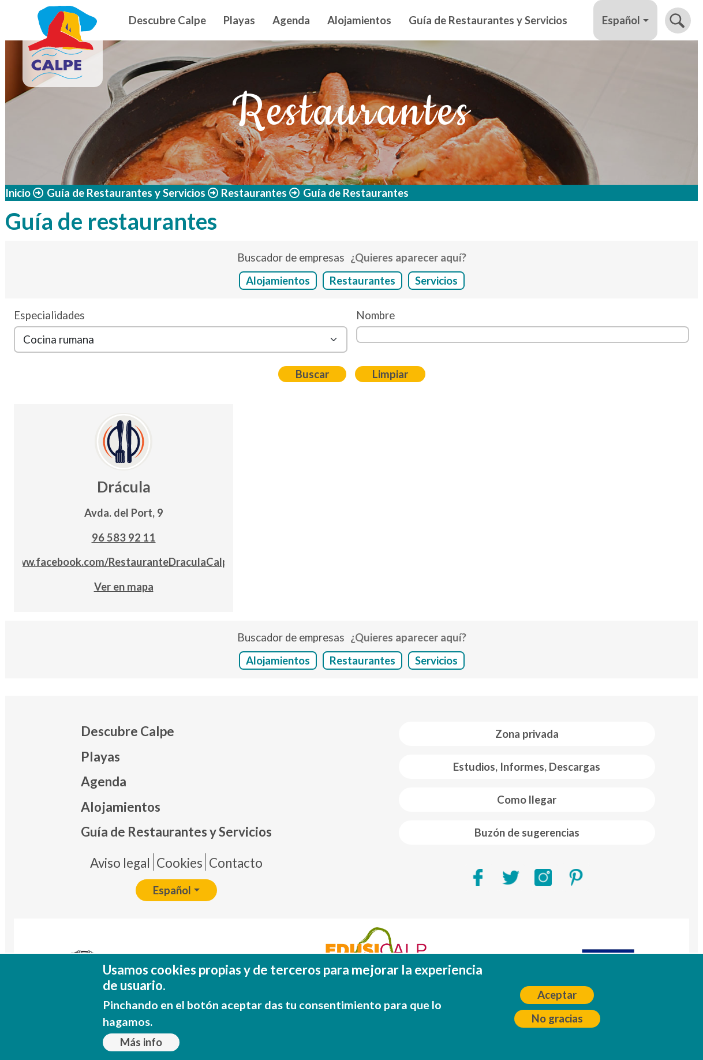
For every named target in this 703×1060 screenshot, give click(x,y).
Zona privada (527, 733)
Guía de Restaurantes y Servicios (488, 20)
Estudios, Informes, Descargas (526, 766)
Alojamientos (359, 20)
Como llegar (526, 799)
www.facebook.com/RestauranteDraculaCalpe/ (124, 561)
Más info (141, 1042)
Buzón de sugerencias (526, 832)
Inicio (18, 192)
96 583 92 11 (124, 537)
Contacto (236, 863)
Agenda (291, 20)
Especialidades (49, 315)
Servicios (436, 280)
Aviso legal (120, 863)
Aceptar (557, 994)
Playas (239, 20)
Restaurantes (254, 192)
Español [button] (621, 20)
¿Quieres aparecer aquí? (408, 257)
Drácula (124, 486)
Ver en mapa (124, 586)
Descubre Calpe (167, 20)
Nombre (375, 315)
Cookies (179, 863)
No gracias (557, 1018)
